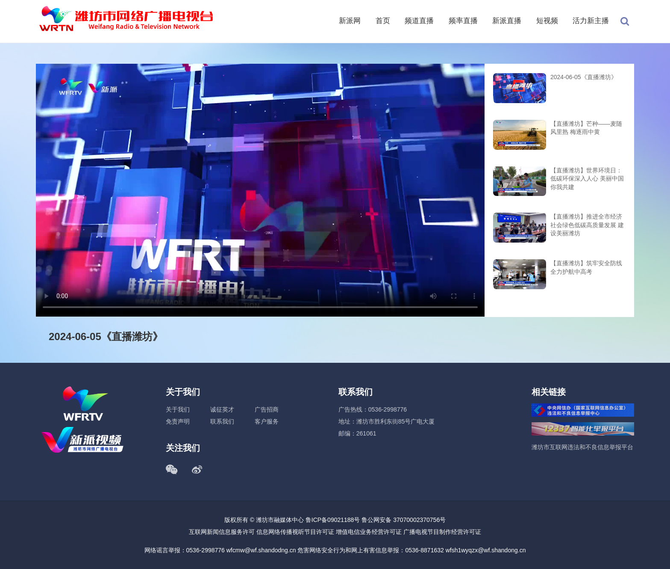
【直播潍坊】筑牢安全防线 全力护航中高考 (586, 267)
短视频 (547, 21)
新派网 (350, 21)
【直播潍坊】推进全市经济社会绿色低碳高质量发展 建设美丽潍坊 (587, 225)
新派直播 (506, 21)
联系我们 (222, 421)
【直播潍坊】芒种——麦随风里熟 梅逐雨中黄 (586, 128)
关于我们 (178, 409)
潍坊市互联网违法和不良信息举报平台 (582, 447)
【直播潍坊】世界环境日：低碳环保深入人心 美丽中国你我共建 (587, 178)
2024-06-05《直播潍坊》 (583, 77)
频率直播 (463, 21)
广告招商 (267, 409)
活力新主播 (591, 21)
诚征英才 (222, 409)
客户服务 (267, 421)
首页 (383, 21)
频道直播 (419, 21)
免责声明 (178, 421)
